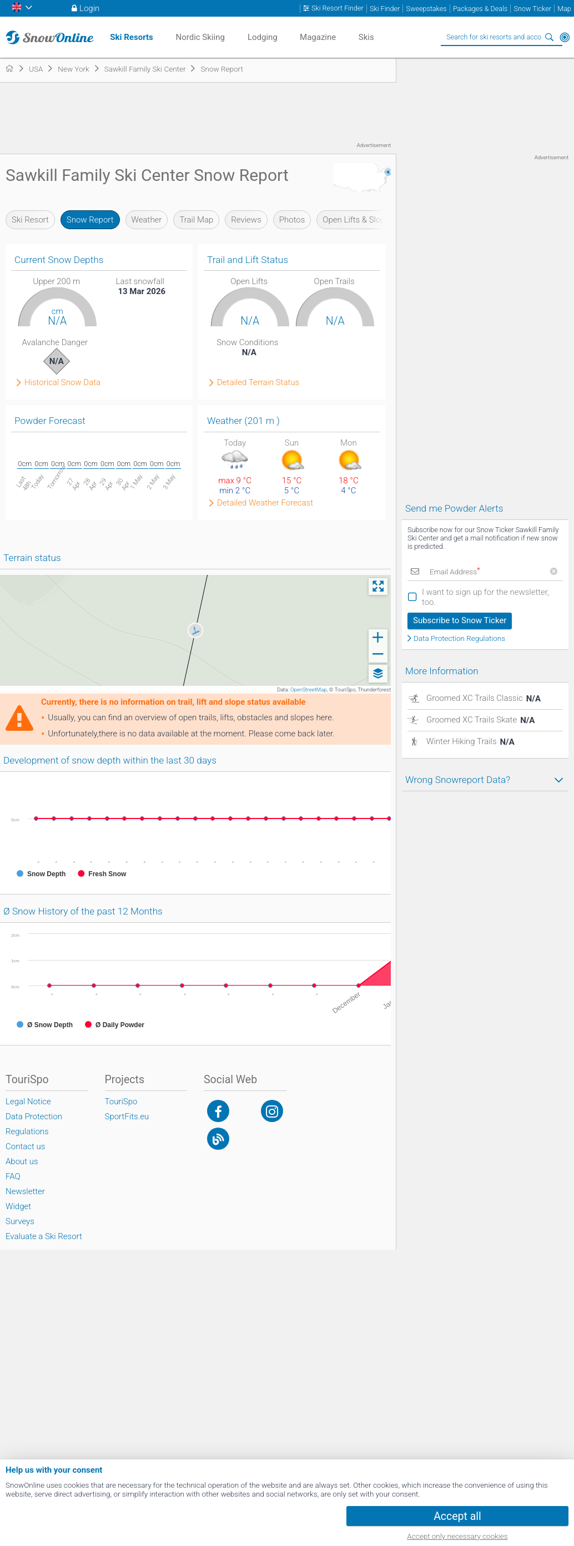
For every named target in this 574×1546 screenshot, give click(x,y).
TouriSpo (121, 1102)
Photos (292, 220)
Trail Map (196, 220)
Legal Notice (28, 1102)
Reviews (246, 220)
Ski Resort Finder (337, 8)
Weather (147, 220)
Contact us (25, 1146)
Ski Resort (30, 220)
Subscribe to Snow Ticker (459, 620)
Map (564, 8)
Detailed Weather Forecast (265, 503)
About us (22, 1161)
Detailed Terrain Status (258, 382)
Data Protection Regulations (459, 639)
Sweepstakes (426, 8)
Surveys (20, 1221)
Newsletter (25, 1191)
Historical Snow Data (62, 382)
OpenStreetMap (308, 689)
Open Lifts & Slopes (358, 220)
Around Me (564, 37)
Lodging (263, 37)
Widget (18, 1206)
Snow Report (90, 220)
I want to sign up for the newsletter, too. (485, 597)
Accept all (457, 1516)
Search (549, 37)
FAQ (13, 1176)
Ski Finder (385, 8)
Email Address (455, 571)
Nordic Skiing (199, 37)
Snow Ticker (532, 8)
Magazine (318, 37)
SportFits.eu (127, 1116)
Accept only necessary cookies (457, 1536)
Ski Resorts (131, 37)
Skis (366, 37)
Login (89, 8)
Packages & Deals (480, 8)
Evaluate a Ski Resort (44, 1236)
